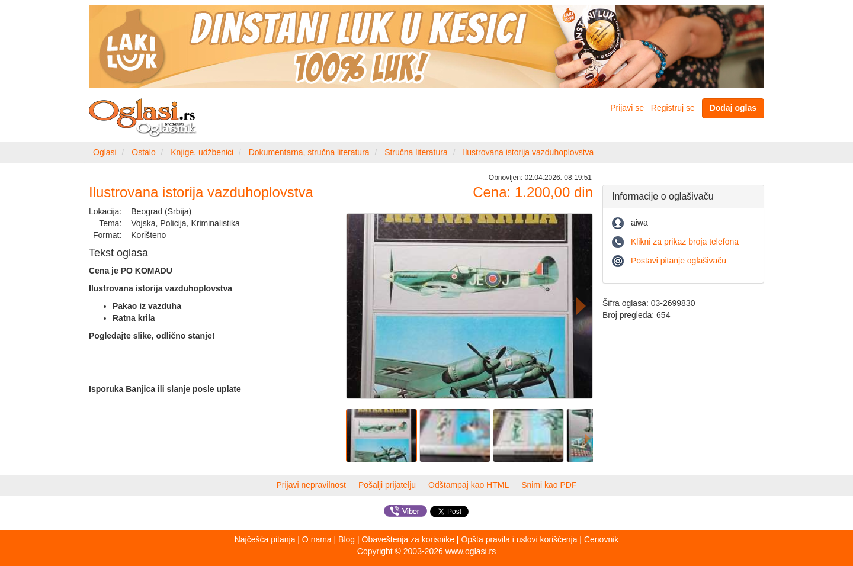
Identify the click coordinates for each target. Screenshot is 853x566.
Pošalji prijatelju (387, 485)
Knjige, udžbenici (202, 152)
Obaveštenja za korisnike (408, 539)
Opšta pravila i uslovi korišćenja (519, 539)
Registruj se (673, 107)
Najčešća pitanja (265, 539)
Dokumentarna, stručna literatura (309, 152)
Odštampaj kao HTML (468, 485)
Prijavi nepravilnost (312, 485)
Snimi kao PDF (548, 485)
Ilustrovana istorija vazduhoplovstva (528, 152)
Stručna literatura (416, 152)
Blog (346, 539)
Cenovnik (601, 539)
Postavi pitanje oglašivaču (678, 260)
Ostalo (143, 152)
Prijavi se (627, 107)
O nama (317, 539)
